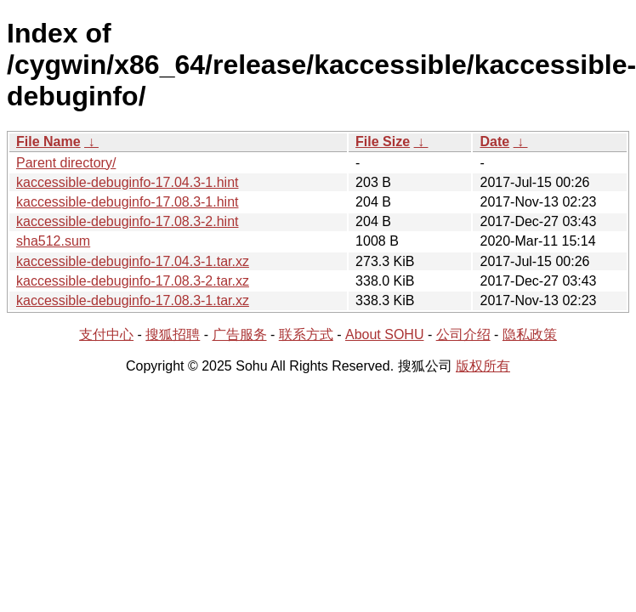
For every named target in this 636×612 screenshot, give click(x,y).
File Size (382, 141)
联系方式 (306, 334)
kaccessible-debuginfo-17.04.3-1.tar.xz (132, 261)
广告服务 (240, 334)
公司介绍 (463, 334)
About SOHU (384, 334)
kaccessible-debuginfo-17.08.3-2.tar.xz (132, 281)
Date (494, 141)
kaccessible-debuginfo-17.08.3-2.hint (127, 221)
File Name (48, 141)
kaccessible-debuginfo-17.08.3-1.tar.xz (132, 300)
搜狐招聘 (172, 334)
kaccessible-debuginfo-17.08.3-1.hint (127, 202)
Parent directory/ (66, 163)
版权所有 (483, 366)
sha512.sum (53, 241)
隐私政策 (530, 334)
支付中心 (106, 334)
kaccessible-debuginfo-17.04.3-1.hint (127, 182)
